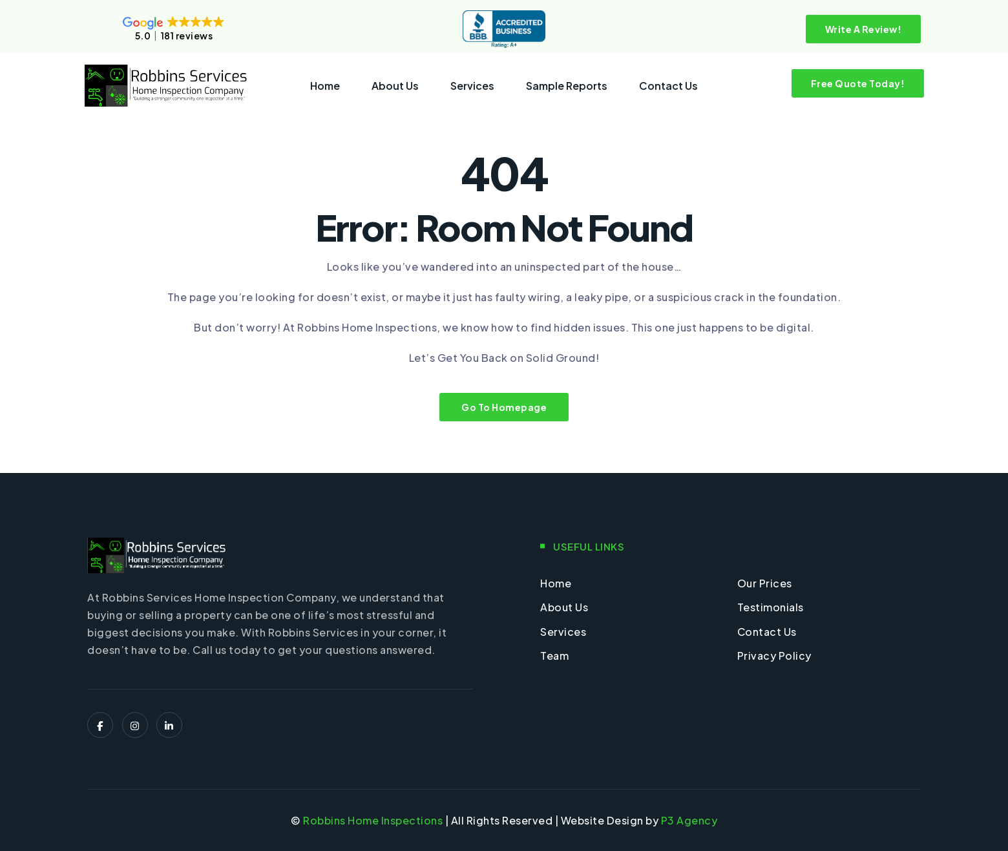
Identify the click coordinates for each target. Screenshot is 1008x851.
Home (325, 85)
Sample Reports (566, 85)
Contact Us (668, 85)
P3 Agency (689, 820)
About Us (395, 85)
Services (472, 85)
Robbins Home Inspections (373, 820)
